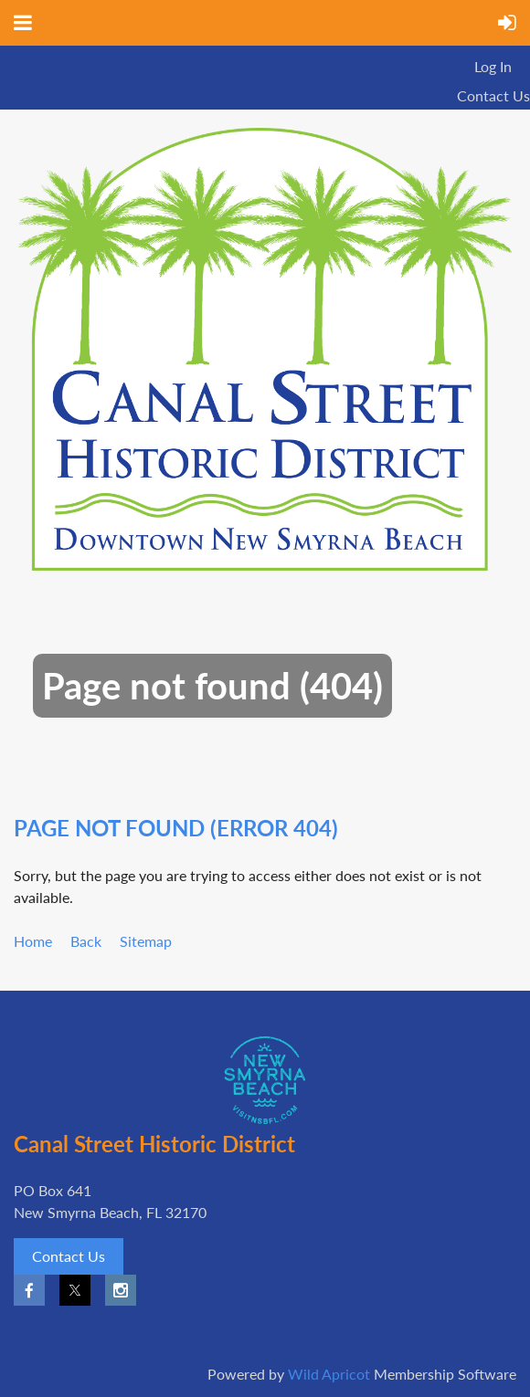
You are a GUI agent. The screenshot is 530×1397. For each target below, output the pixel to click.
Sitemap (146, 941)
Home (33, 941)
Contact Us (493, 95)
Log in (493, 66)
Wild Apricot (329, 1373)
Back (85, 941)
